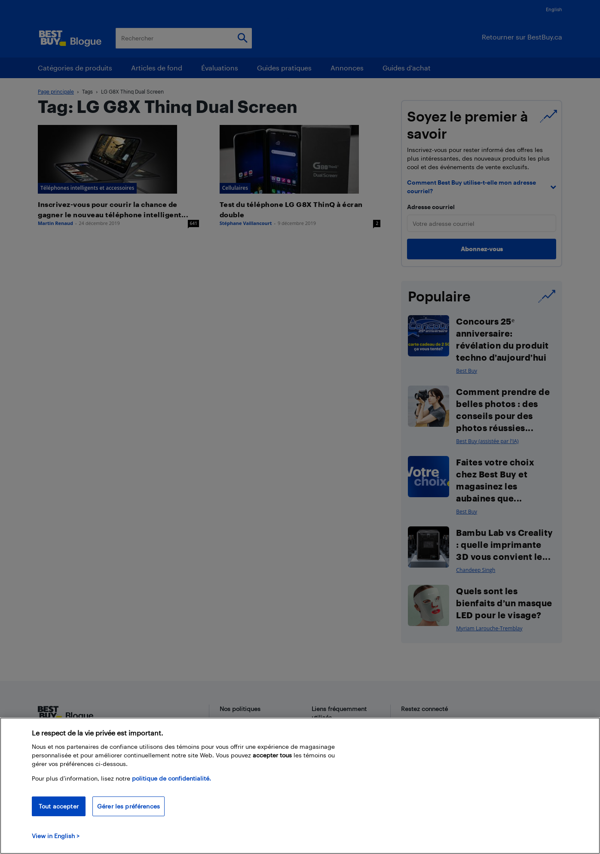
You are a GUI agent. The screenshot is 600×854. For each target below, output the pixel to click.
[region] (300, 785)
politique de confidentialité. (171, 778)
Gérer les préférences (128, 806)
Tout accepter (59, 806)
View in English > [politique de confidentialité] (56, 835)
